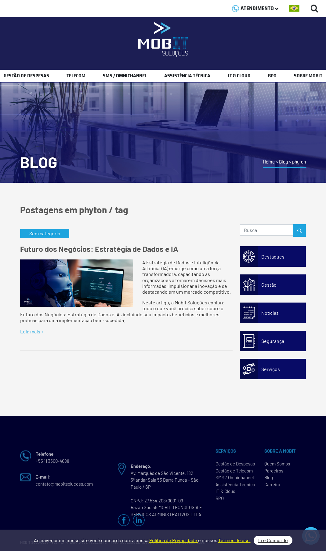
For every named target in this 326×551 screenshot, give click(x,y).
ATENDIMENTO (255, 8)
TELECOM (76, 75)
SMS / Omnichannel (235, 479)
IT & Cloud (225, 493)
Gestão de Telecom (234, 472)
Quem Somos (277, 465)
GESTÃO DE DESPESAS (26, 75)
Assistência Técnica (235, 486)
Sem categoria (44, 233)
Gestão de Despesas (235, 465)
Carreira (272, 486)
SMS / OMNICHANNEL (125, 75)
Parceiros (273, 472)
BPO (272, 75)
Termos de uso (234, 540)
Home (269, 162)
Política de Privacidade (173, 540)
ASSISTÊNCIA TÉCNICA (187, 75)
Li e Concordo (273, 540)
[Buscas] (314, 8)
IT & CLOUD (239, 75)
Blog (283, 162)
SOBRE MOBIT (308, 75)
